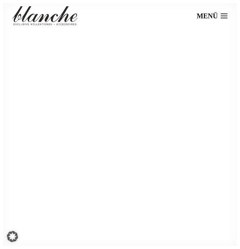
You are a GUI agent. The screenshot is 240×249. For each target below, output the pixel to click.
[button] (12, 236)
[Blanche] (45, 15)
